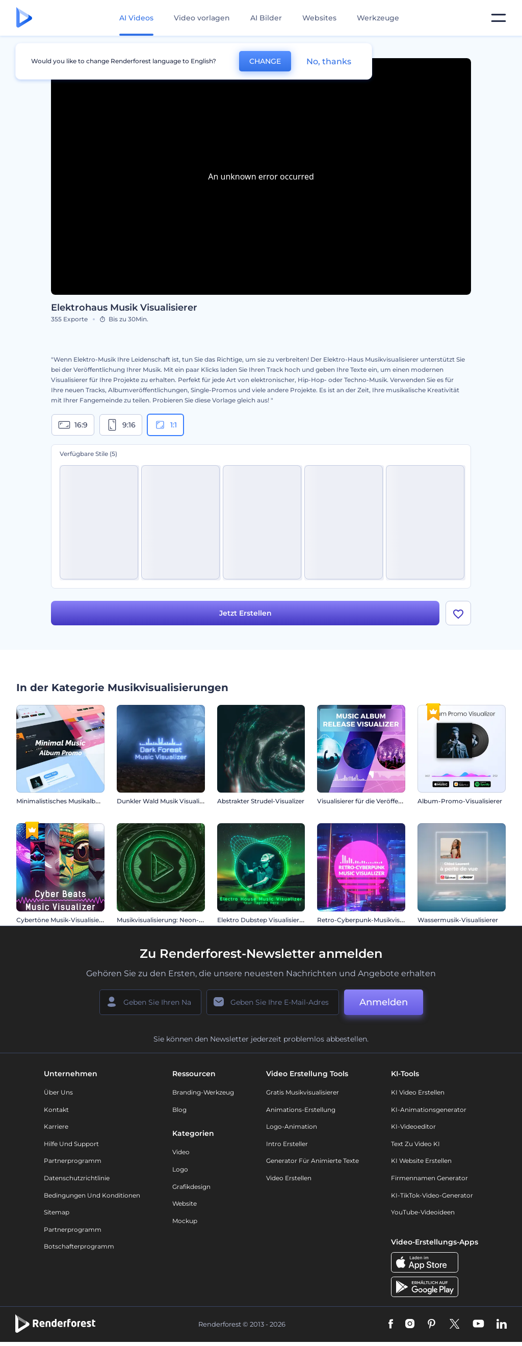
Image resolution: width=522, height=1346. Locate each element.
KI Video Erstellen (418, 1092)
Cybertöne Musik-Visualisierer (62, 920)
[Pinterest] (431, 1324)
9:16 (121, 425)
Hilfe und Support (71, 1144)
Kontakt (56, 1109)
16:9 (73, 425)
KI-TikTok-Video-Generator (432, 1195)
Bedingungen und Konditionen (92, 1195)
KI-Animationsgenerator (428, 1109)
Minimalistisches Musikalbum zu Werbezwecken (90, 801)
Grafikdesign (191, 1186)
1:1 (165, 425)
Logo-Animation (291, 1126)
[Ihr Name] (150, 1002)
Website (184, 1203)
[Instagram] (409, 1324)
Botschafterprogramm (79, 1246)
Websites (319, 17)
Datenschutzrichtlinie (77, 1178)
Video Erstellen (288, 1178)
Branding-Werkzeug (203, 1092)
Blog (179, 1109)
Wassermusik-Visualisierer (457, 920)
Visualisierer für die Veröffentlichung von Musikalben (397, 801)
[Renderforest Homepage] (24, 18)
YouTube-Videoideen (423, 1212)
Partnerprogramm (72, 1160)
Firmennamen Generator (429, 1178)
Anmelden (383, 1002)
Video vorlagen (202, 17)
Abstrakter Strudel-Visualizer (260, 801)
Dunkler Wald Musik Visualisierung (169, 801)
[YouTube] (478, 1324)
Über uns (58, 1092)
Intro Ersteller (287, 1144)
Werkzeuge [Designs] (378, 17)
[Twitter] (454, 1324)
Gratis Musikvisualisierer (302, 1092)
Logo (180, 1169)
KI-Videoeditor (413, 1126)
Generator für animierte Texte (312, 1160)
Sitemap (56, 1212)
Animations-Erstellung (300, 1109)
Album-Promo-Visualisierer (459, 801)
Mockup (184, 1221)
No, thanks (328, 61)
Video (181, 1152)
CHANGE (265, 61)
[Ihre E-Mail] (272, 1002)
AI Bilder (266, 17)
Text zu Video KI (415, 1144)
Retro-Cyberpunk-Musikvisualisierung (375, 920)
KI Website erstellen (421, 1160)
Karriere (56, 1126)
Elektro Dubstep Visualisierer (261, 920)
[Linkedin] (502, 1324)
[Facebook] (390, 1324)
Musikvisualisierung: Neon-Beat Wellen (176, 920)
